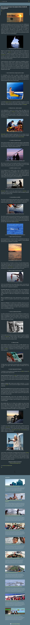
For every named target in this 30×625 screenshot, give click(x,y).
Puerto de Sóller (21, 136)
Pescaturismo (4, 1)
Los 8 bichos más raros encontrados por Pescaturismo (12, 558)
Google (15, 375)
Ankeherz (27, 452)
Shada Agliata (3, 134)
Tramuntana (7, 336)
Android (22, 371)
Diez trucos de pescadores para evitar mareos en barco (12, 486)
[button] (1, 11)
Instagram (6, 348)
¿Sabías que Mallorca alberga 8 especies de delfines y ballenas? (13, 586)
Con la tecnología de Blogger (15, 623)
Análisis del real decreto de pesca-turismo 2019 (11, 572)
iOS (28, 371)
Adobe (7, 384)
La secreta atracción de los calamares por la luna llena (12, 544)
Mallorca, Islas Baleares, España (7, 465)
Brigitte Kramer (8, 101)
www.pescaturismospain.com (15, 463)
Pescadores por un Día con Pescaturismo (19, 429)
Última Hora (8, 427)
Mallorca (13, 111)
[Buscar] (28, 1)
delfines (17, 221)
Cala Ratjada (25, 104)
